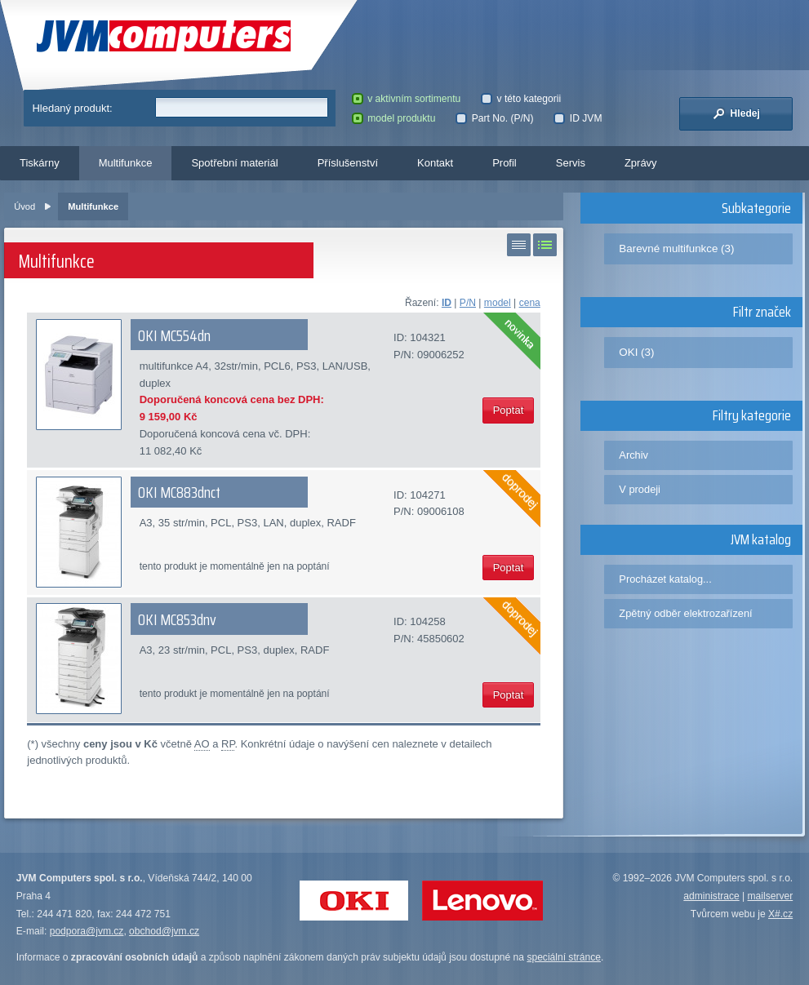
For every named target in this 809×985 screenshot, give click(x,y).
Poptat (508, 410)
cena (529, 302)
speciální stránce (564, 957)
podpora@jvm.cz (87, 931)
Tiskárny (40, 163)
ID (446, 302)
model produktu (394, 118)
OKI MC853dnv (177, 619)
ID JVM (577, 118)
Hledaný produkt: (72, 108)
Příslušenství (348, 163)
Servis (570, 163)
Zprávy (641, 163)
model (497, 302)
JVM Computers (164, 36)
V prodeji (639, 489)
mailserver (770, 896)
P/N (468, 302)
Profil (504, 163)
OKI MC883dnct (179, 492)
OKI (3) (636, 352)
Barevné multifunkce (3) (676, 248)
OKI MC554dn (174, 335)
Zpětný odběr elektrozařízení (685, 613)
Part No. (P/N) (494, 118)
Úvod (24, 206)
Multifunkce (126, 163)
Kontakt (435, 163)
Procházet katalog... (665, 579)
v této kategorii (521, 98)
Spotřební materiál (234, 163)
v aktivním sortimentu (406, 98)
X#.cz (780, 914)
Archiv (633, 455)
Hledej (736, 113)
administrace (711, 896)
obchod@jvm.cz (164, 931)
